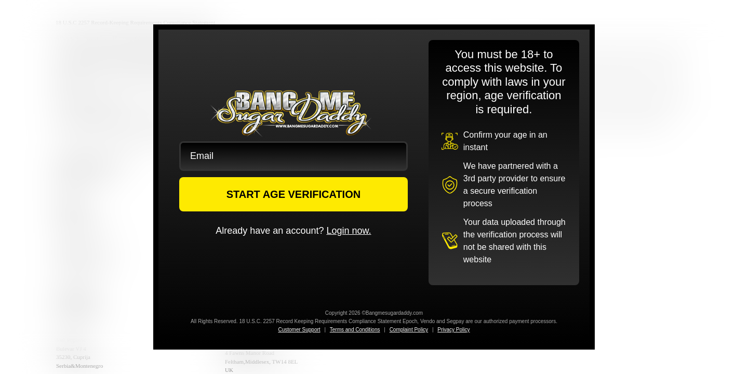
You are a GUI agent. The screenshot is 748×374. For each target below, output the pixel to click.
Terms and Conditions (355, 329)
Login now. (348, 230)
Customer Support (299, 329)
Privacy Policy (453, 329)
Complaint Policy (409, 329)
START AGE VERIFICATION (293, 194)
